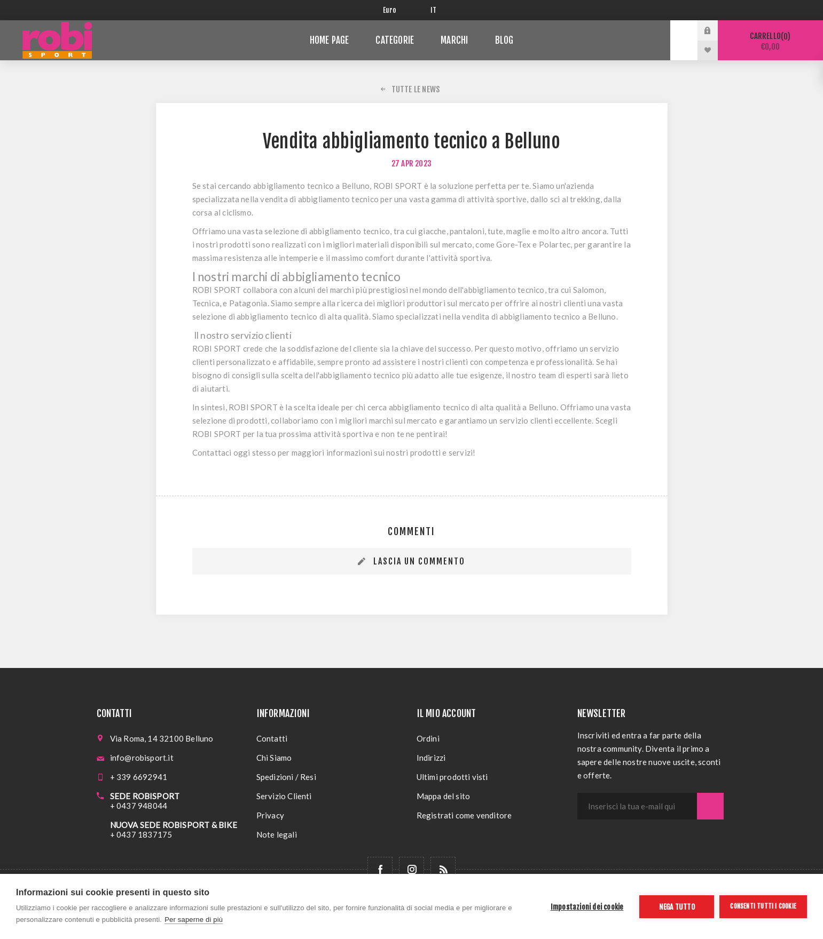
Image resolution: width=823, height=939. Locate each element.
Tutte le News (415, 89)
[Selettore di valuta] (398, 10)
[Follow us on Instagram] (411, 869)
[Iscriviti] (637, 806)
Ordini (428, 738)
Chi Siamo (274, 757)
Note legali (276, 834)
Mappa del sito (444, 796)
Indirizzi (431, 757)
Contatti (272, 738)
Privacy (270, 815)
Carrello (770, 41)
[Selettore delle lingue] (435, 10)
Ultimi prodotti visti (452, 777)
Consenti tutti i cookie (763, 906)
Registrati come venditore (464, 815)
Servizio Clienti (284, 796)
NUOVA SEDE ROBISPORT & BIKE (173, 825)
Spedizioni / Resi (286, 777)
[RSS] (443, 869)
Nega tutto (677, 906)
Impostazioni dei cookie (587, 906)
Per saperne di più (193, 920)
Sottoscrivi (710, 806)
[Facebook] (380, 869)
